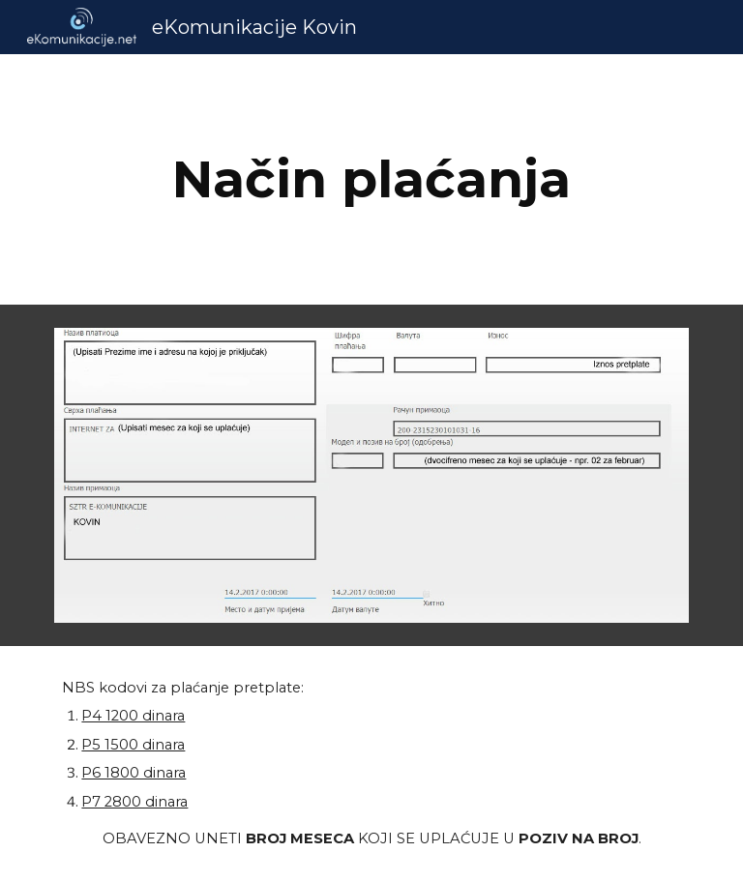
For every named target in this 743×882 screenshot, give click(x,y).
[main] (371, 179)
